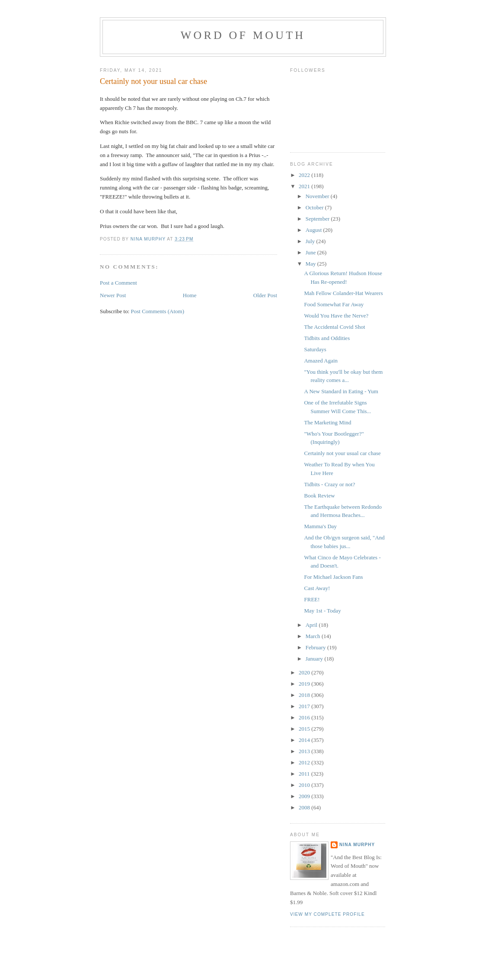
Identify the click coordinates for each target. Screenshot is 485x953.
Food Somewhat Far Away (334, 304)
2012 (305, 762)
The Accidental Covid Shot (334, 327)
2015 (305, 728)
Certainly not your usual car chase (342, 453)
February (316, 647)
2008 (305, 807)
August (314, 230)
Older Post (265, 295)
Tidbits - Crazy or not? (329, 484)
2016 (305, 717)
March (314, 636)
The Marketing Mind (327, 422)
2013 (305, 751)
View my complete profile (327, 914)
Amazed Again (321, 360)
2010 (305, 785)
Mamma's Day (320, 526)
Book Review (319, 495)
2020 (305, 672)
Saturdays (315, 349)
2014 (305, 740)
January (315, 658)
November (318, 196)
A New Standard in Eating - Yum (341, 391)
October (315, 207)
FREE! (311, 599)
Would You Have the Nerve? (336, 315)
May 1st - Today (322, 610)
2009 (305, 796)
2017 (305, 706)
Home (190, 295)
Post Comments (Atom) (158, 311)
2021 (305, 186)
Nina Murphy (357, 844)
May (311, 263)
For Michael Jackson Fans (333, 577)
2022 (305, 175)
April (312, 625)
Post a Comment (118, 282)
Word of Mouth (243, 35)
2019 (305, 683)
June (311, 252)
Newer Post (113, 295)
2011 (305, 773)
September (318, 218)
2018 (305, 695)
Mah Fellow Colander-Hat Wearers (343, 293)
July (311, 241)
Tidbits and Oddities (327, 338)
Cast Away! (317, 588)
